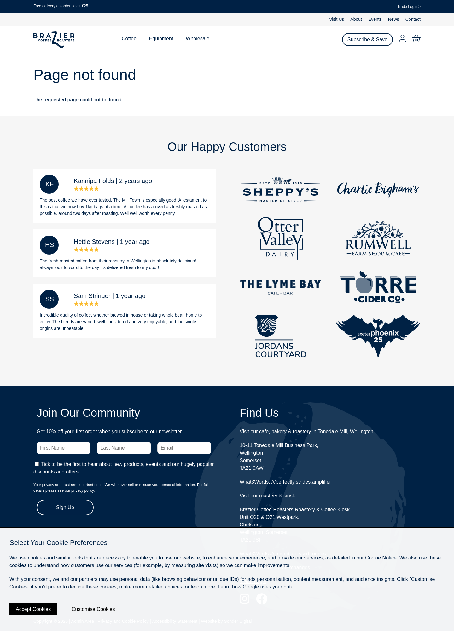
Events (375, 19)
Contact (413, 19)
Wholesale (197, 38)
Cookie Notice (381, 557)
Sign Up (65, 507)
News (393, 19)
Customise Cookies (93, 609)
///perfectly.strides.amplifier (301, 482)
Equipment (161, 38)
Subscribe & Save (367, 39)
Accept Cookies (33, 609)
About (356, 19)
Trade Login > (409, 6)
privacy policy (82, 490)
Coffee (129, 38)
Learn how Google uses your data (256, 586)
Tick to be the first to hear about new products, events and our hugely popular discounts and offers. (123, 468)
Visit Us (336, 19)
